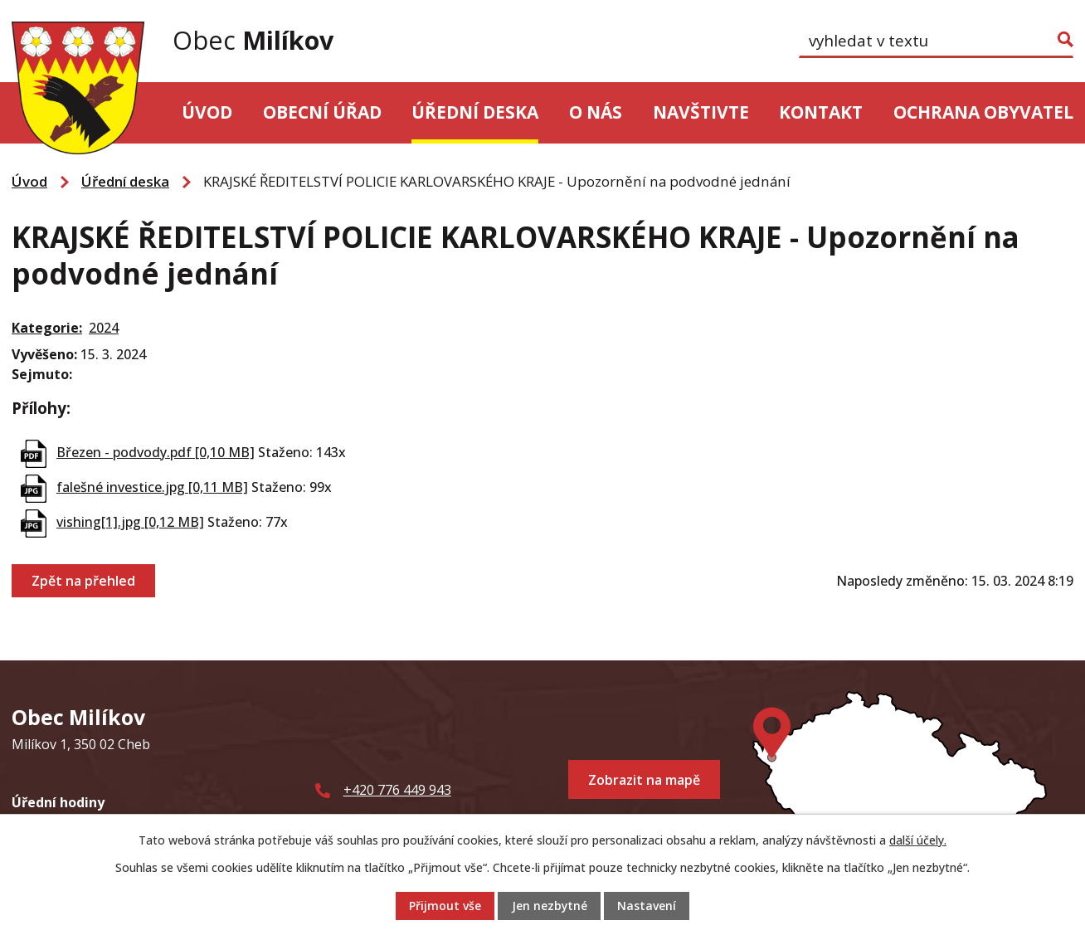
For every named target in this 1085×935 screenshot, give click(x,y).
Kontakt (821, 112)
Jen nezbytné (549, 906)
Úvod (207, 112)
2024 (104, 328)
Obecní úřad (322, 112)
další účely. (917, 840)
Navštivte (701, 112)
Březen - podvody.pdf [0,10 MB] (155, 452)
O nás (595, 112)
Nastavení (646, 906)
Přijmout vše (445, 906)
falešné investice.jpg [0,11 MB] (152, 487)
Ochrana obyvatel (983, 112)
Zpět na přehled (83, 581)
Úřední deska (474, 112)
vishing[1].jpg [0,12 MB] (130, 522)
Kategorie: (47, 328)
